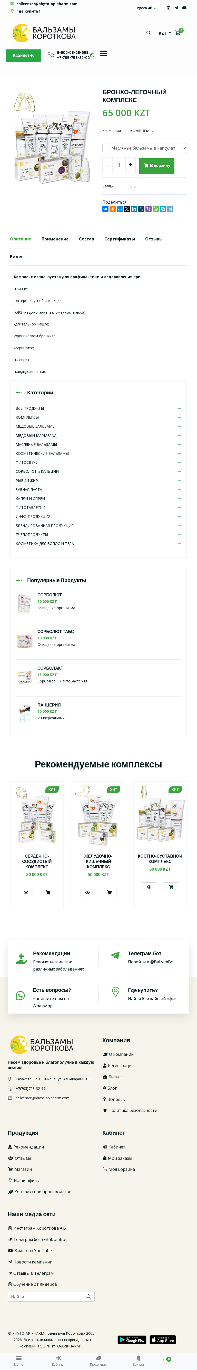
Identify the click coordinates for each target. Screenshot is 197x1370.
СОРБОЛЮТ (49, 595)
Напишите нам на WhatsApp (60, 998)
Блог (109, 1088)
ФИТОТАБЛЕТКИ (98, 507)
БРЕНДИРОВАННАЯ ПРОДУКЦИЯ (98, 525)
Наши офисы (23, 1180)
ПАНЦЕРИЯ (49, 705)
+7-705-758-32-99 (73, 57)
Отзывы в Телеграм (31, 1273)
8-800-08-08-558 (72, 52)
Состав (86, 239)
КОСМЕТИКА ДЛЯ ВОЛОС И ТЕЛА (98, 543)
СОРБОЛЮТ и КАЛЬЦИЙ (98, 471)
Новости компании (30, 1262)
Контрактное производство (40, 1192)
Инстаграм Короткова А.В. (37, 1228)
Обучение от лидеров (32, 1284)
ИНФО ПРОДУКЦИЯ (98, 516)
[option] (52, 141)
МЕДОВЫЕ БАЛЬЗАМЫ (98, 426)
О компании (118, 1054)
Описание (20, 239)
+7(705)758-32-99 (30, 1088)
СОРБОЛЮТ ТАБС (55, 632)
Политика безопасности (129, 1110)
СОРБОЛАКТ (50, 668)
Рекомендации (26, 1147)
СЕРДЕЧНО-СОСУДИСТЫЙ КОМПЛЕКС (37, 862)
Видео (17, 256)
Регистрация (118, 1065)
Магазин (20, 1169)
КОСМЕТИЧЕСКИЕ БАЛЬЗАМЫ (98, 453)
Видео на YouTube (30, 1250)
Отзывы (154, 239)
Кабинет (24, 55)
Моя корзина (118, 1169)
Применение (55, 239)
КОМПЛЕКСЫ (142, 130)
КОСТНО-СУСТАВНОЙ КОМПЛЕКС (160, 859)
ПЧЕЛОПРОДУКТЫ (98, 534)
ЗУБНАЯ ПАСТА (98, 489)
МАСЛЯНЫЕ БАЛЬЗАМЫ (98, 444)
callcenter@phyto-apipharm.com (43, 3)
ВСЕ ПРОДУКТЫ (98, 408)
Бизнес (112, 1077)
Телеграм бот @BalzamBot (37, 1239)
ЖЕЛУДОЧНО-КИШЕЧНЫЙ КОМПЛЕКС (98, 862)
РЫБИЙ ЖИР (98, 480)
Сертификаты (119, 239)
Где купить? (25, 11)
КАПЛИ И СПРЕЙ (98, 498)
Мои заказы (117, 1158)
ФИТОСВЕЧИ (98, 462)
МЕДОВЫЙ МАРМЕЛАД (98, 435)
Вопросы (113, 1099)
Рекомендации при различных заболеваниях (60, 961)
